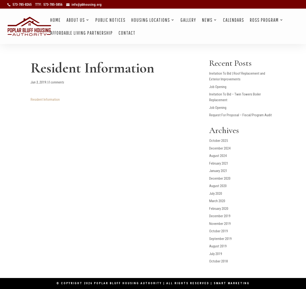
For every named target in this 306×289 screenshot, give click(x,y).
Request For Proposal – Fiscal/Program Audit (240, 115)
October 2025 (218, 141)
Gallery (188, 20)
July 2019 (215, 254)
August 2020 (218, 186)
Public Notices (110, 20)
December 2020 (219, 178)
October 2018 (218, 261)
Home (55, 20)
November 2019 (220, 224)
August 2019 (218, 246)
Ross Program (264, 20)
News (207, 20)
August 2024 (218, 156)
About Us (75, 20)
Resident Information (45, 99)
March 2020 (217, 201)
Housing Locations (150, 20)
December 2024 (219, 148)
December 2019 (219, 216)
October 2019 (218, 231)
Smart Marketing (232, 283)
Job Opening (217, 87)
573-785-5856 (52, 4)
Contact (127, 33)
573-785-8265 (22, 4)
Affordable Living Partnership (81, 33)
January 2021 (218, 171)
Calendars (233, 20)
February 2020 (218, 208)
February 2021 (218, 163)
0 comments (56, 82)
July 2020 (215, 193)
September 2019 (220, 239)
